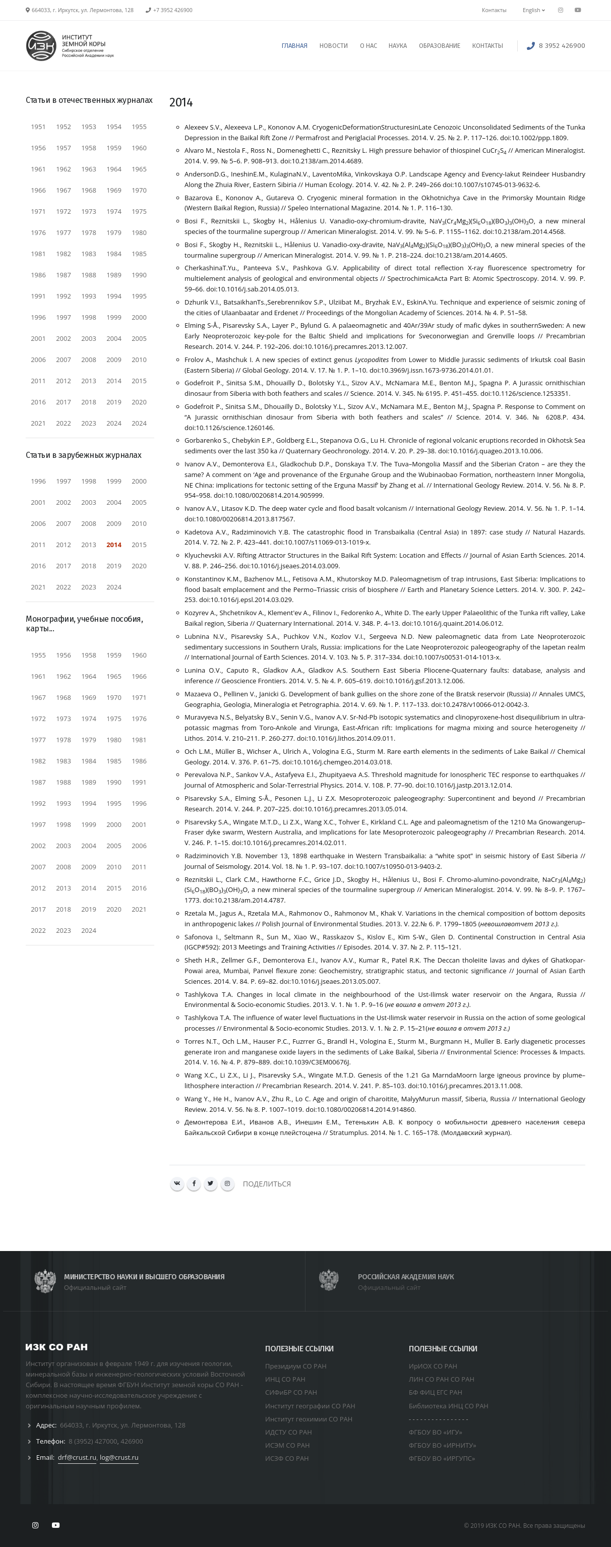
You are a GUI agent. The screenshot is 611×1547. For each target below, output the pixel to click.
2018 (88, 401)
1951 (38, 126)
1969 (113, 190)
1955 (139, 126)
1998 (88, 317)
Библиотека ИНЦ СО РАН (448, 1405)
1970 (139, 190)
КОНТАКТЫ (487, 45)
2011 (38, 380)
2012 (63, 380)
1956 (38, 147)
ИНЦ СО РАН (285, 1379)
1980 (139, 232)
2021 (38, 423)
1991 (38, 296)
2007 (63, 359)
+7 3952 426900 (173, 10)
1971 (38, 211)
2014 (113, 380)
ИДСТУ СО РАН (288, 1432)
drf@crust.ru (77, 1457)
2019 (113, 401)
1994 (113, 296)
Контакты (494, 10)
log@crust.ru (119, 1457)
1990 (139, 274)
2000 (139, 317)
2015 (139, 380)
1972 (63, 211)
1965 (139, 168)
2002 (63, 338)
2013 (88, 380)
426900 (131, 1441)
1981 (38, 253)
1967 (63, 190)
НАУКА (398, 45)
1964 (113, 168)
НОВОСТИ (334, 45)
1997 (63, 317)
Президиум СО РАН (296, 1366)
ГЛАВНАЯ (295, 45)
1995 (139, 296)
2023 (88, 423)
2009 (113, 359)
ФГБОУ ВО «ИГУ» (435, 1432)
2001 (38, 338)
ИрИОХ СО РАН (433, 1366)
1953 (88, 126)
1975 (139, 211)
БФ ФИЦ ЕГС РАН (435, 1392)
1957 (63, 147)
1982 (63, 253)
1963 (88, 168)
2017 (63, 401)
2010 (139, 359)
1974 (113, 211)
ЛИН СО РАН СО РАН (441, 1379)
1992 (63, 296)
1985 (139, 253)
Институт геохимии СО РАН (308, 1418)
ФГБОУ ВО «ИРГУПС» (442, 1458)
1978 (88, 232)
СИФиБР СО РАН (291, 1392)
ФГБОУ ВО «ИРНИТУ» (442, 1445)
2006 (38, 359)
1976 (38, 232)
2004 (113, 338)
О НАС (368, 45)
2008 (88, 359)
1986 (38, 274)
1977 (63, 232)
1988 (88, 274)
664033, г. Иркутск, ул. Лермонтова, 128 (123, 1425)
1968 (88, 190)
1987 (63, 274)
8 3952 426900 (562, 45)
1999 (113, 317)
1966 (38, 190)
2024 (113, 423)
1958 (88, 147)
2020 (139, 401)
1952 (63, 126)
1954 (113, 126)
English (534, 10)
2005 (139, 338)
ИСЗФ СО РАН (287, 1458)
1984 (113, 253)
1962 (63, 168)
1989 (113, 274)
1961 (38, 168)
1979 (113, 232)
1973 (88, 211)
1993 (88, 296)
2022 (63, 423)
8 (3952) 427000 (93, 1441)
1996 (38, 317)
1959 (113, 147)
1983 (88, 253)
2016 (38, 401)
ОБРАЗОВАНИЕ (439, 45)
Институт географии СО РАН (310, 1405)
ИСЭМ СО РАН (287, 1445)
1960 (139, 147)
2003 (88, 338)
